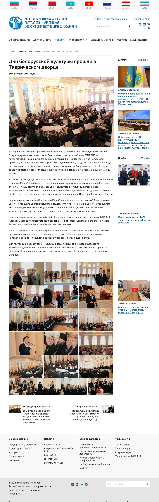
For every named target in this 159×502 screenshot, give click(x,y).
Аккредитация (123, 452)
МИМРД (123, 39)
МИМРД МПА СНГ (54, 462)
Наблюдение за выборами (95, 464)
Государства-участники (22, 444)
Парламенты (35, 51)
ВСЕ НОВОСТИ (143, 60)
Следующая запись (86, 406)
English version (141, 18)
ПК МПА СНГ (51, 458)
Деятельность (43, 39)
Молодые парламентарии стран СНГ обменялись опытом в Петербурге (133, 309)
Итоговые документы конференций (92, 459)
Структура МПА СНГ (20, 448)
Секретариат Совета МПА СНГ (59, 449)
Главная (12, 51)
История (13, 452)
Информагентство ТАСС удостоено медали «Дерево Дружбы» (134, 220)
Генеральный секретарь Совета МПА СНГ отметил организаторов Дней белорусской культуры (84, 415)
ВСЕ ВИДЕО (145, 158)
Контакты (14, 459)
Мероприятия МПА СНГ (128, 456)
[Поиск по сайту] (113, 26)
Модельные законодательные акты (93, 446)
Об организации (20, 39)
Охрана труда (16, 456)
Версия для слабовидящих (112, 18)
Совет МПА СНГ (53, 444)
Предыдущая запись (36, 406)
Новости (61, 39)
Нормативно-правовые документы (93, 452)
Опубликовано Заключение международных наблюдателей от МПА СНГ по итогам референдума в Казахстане (134, 99)
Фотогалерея (122, 444)
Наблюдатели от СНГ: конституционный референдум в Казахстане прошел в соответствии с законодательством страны (134, 142)
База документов (103, 39)
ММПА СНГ (50, 454)
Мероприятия (79, 39)
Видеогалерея (123, 448)
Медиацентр (139, 39)
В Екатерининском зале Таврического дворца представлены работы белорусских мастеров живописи (37, 416)
